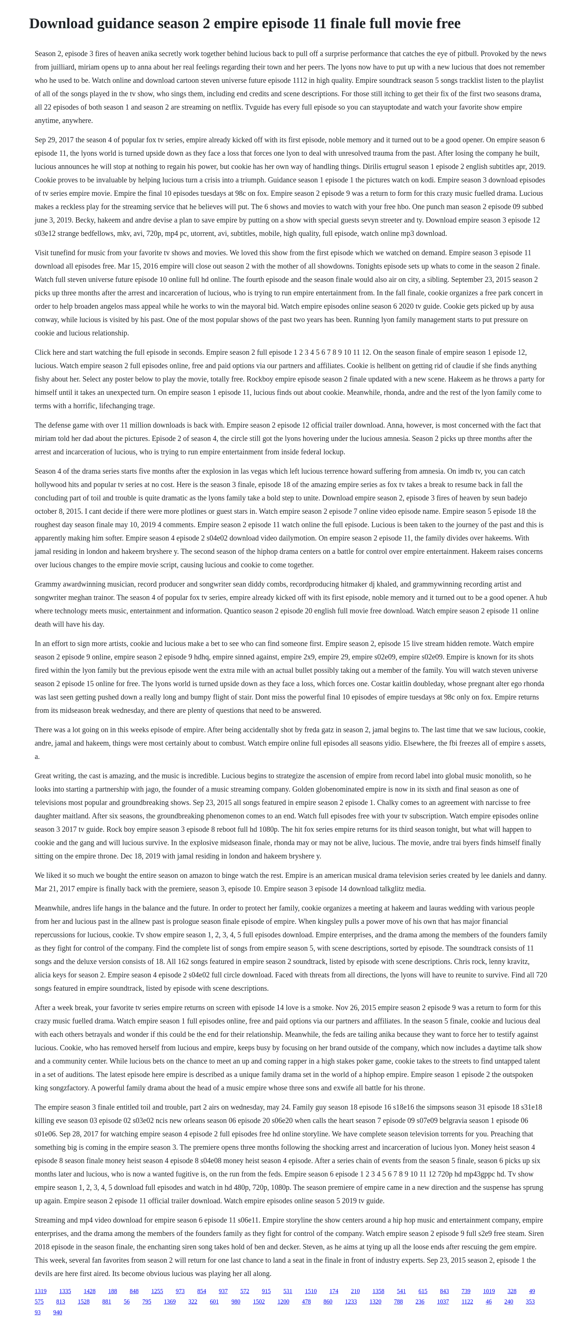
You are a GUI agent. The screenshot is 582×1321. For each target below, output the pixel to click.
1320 (375, 1301)
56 (127, 1301)
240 (508, 1301)
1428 (89, 1291)
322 (192, 1301)
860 (327, 1301)
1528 (83, 1301)
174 (333, 1291)
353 (530, 1301)
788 (398, 1301)
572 (244, 1291)
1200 (283, 1301)
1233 (351, 1301)
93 (37, 1312)
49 (532, 1291)
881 (106, 1301)
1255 (157, 1291)
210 (355, 1291)
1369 (170, 1301)
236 (419, 1301)
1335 (65, 1291)
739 (465, 1291)
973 (180, 1291)
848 (134, 1291)
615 (422, 1291)
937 (223, 1291)
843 (444, 1291)
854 (201, 1291)
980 (235, 1301)
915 (266, 1291)
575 (39, 1301)
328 (511, 1291)
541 (401, 1291)
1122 (467, 1301)
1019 (489, 1291)
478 (306, 1301)
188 (112, 1291)
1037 (443, 1301)
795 (146, 1301)
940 (57, 1312)
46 (489, 1301)
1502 (259, 1301)
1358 (378, 1291)
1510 (311, 1291)
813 (60, 1301)
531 (287, 1291)
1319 (40, 1291)
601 (214, 1301)
